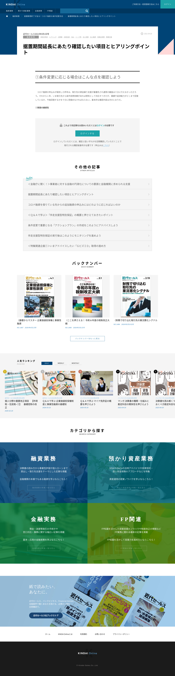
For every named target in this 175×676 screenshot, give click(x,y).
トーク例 (78, 37)
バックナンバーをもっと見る (87, 338)
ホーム (47, 634)
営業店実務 (101, 37)
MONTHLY (75, 363)
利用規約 (83, 634)
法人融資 (93, 37)
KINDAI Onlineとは (65, 634)
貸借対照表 (44, 37)
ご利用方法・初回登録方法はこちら (145, 4)
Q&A (72, 37)
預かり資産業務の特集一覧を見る (131, 487)
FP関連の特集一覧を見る (131, 548)
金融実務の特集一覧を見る (43, 548)
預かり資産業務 (24, 11)
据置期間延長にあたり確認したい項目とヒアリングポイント (92, 16)
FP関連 (50, 11)
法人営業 (86, 37)
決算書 (60, 37)
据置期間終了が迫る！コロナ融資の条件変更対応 (43, 16)
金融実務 (38, 11)
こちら (106, 145)
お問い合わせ (100, 634)
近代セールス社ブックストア (46, 615)
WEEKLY (61, 363)
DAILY (47, 363)
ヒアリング (53, 37)
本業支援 (67, 37)
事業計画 (109, 37)
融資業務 (9, 11)
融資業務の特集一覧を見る (43, 487)
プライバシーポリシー (121, 634)
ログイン (167, 4)
